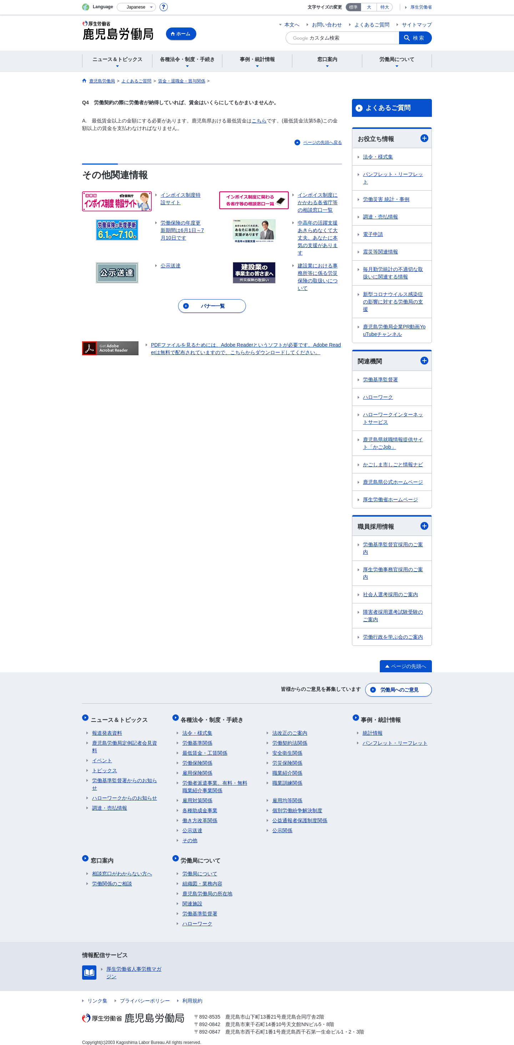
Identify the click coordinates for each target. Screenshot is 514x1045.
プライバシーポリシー (145, 994)
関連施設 (192, 897)
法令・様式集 (378, 157)
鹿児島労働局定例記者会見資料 (124, 743)
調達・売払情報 (380, 217)
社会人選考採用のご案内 (390, 595)
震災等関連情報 (380, 252)
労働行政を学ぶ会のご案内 (393, 638)
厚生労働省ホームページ (390, 500)
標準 (353, 7)
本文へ (291, 24)
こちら (259, 121)
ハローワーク (378, 398)
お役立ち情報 (393, 138)
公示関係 (282, 827)
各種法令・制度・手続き (213, 717)
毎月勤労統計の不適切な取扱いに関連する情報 (393, 273)
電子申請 (373, 234)
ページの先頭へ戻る (322, 142)
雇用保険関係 (197, 769)
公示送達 (192, 827)
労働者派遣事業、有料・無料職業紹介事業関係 (214, 783)
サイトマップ (417, 24)
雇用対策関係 (197, 797)
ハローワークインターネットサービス (393, 419)
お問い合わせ (327, 24)
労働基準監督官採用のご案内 (393, 549)
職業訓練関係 (287, 779)
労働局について (202, 855)
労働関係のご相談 (112, 877)
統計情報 (373, 729)
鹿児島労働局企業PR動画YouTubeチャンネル (394, 330)
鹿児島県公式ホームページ (393, 483)
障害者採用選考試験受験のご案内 (393, 616)
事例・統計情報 (383, 717)
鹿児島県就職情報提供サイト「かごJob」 (393, 444)
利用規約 (192, 994)
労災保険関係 (287, 759)
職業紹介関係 (287, 769)
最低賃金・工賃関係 (204, 749)
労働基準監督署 (380, 380)
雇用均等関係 (287, 797)
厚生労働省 (421, 7)
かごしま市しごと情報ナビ (393, 465)
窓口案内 (103, 855)
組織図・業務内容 (202, 877)
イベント (102, 757)
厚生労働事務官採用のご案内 (393, 574)
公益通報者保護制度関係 (299, 817)
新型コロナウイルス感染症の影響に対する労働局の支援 (393, 302)
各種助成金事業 (199, 807)
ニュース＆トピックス (120, 717)
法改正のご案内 (289, 729)
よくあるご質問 (371, 24)
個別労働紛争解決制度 (297, 807)
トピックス (104, 767)
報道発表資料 (107, 729)
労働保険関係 (197, 759)
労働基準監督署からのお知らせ (124, 780)
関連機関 (393, 361)
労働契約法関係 (289, 739)
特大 (385, 7)
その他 (189, 837)
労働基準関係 (197, 739)
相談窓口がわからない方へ (122, 867)
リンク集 (97, 994)
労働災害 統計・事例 (386, 199)
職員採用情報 (393, 527)
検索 (419, 38)
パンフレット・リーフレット (393, 178)
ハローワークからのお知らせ (124, 794)
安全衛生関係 (287, 749)
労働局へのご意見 (400, 689)
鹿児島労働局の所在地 (207, 887)
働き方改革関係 (199, 817)
